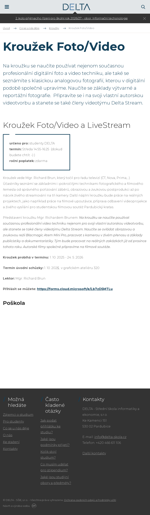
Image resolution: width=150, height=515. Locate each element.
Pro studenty (13, 421)
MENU (7, 7)
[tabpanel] (71, 18)
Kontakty (10, 449)
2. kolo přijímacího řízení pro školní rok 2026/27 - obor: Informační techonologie (72, 18)
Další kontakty (94, 453)
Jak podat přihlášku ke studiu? (50, 426)
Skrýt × (144, 18)
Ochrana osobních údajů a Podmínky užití (90, 500)
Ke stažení (11, 442)
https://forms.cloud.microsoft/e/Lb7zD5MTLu (75, 289)
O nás (7, 435)
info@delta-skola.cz (110, 437)
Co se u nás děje (16, 428)
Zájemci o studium (18, 415)
